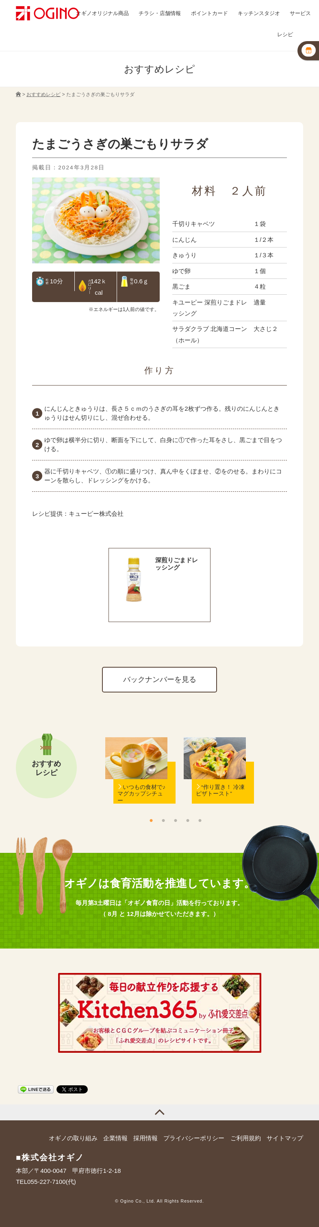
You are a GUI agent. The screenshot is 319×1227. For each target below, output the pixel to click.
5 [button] (200, 820)
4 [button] (188, 820)
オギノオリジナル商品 (102, 13)
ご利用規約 (245, 1138)
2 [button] (163, 820)
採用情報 (145, 1138)
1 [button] (151, 820)
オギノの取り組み (73, 1138)
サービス (300, 13)
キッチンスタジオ (259, 13)
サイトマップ (285, 1138)
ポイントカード (209, 13)
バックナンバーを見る (159, 679)
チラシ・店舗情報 (160, 13)
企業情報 (115, 1138)
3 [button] (175, 820)
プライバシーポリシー (193, 1138)
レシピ (285, 34)
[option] (136, 782)
